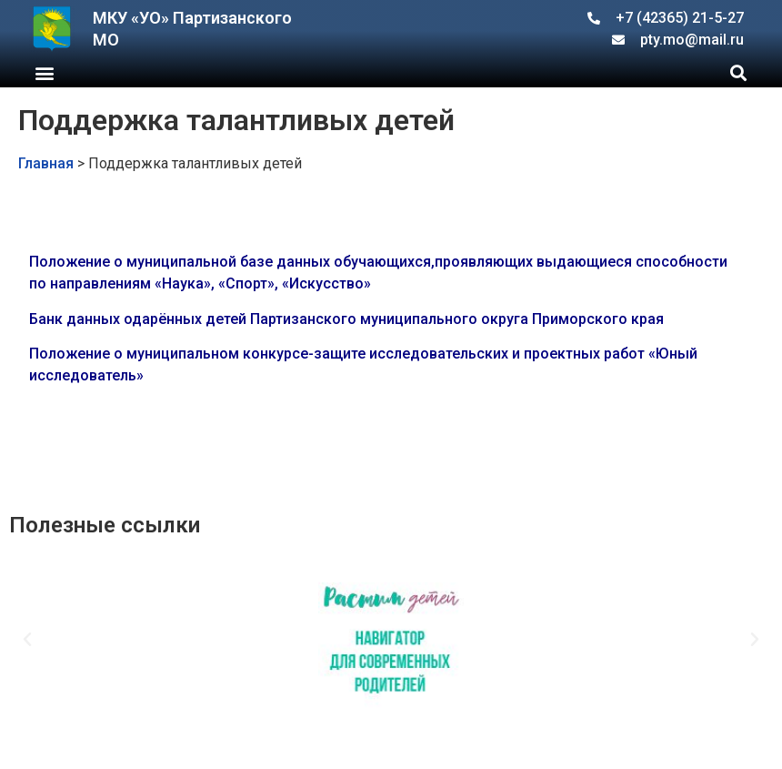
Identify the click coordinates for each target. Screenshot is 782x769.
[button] (44, 72)
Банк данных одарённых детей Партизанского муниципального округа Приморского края (346, 319)
